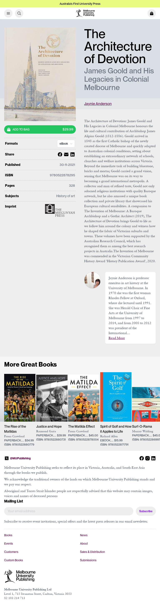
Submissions (88, 560)
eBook (66, 144)
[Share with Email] (65, 154)
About (84, 543)
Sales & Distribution (92, 552)
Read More (117, 338)
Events (8, 543)
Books (8, 535)
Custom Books (13, 560)
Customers (11, 552)
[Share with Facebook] (59, 154)
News (84, 535)
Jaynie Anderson (98, 103)
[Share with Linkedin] (72, 154)
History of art (65, 196)
